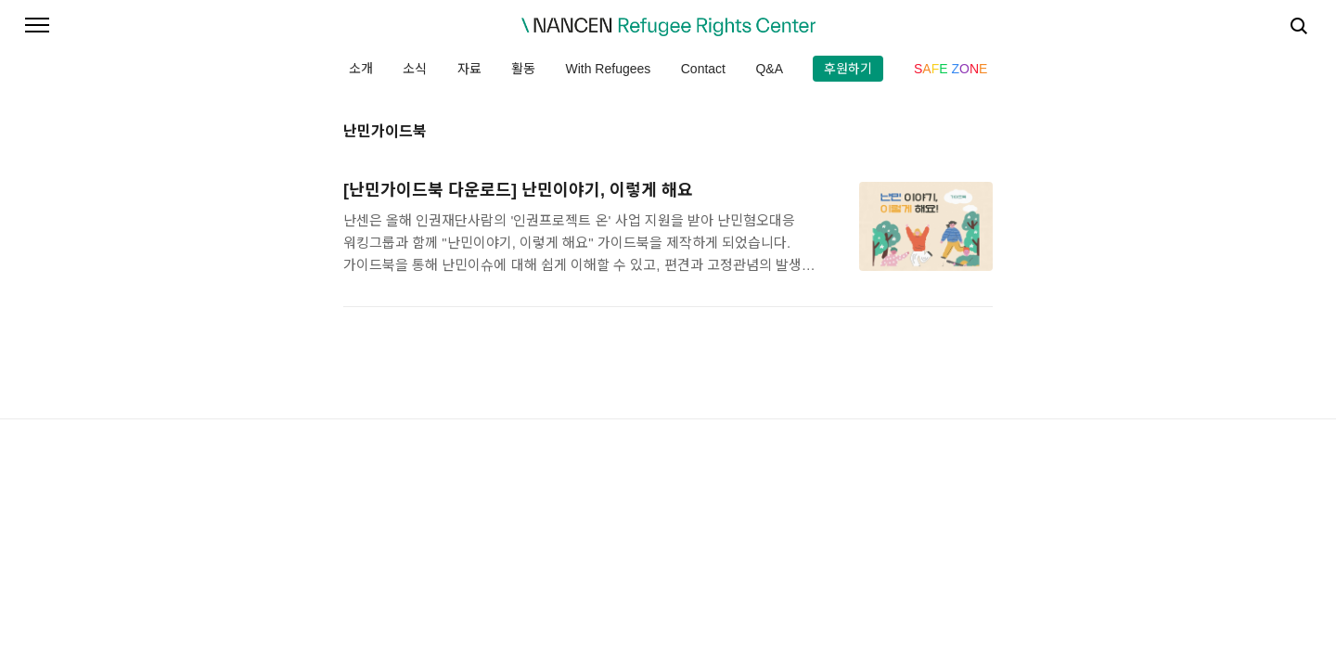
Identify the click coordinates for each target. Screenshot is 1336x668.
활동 (523, 68)
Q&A (769, 68)
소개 (361, 68)
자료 (469, 68)
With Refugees (607, 68)
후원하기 (848, 68)
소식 (415, 68)
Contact (703, 68)
